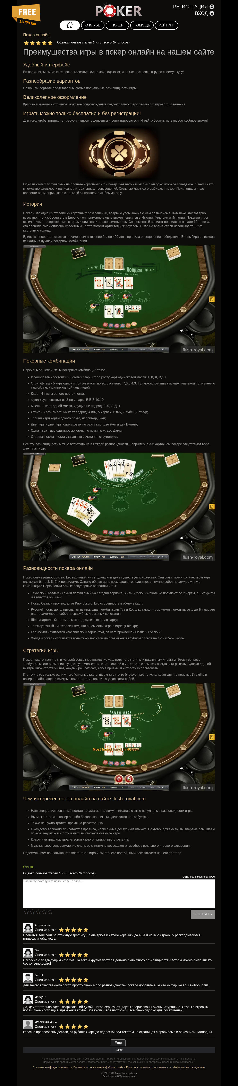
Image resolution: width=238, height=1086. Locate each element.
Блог (118, 1050)
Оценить (203, 914)
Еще (118, 1043)
